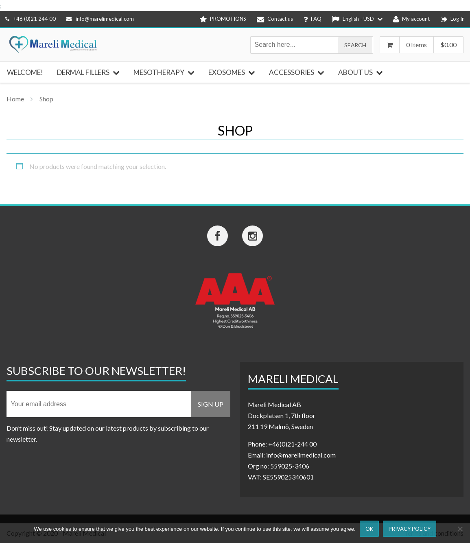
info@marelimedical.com (100, 18)
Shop (46, 99)
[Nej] (460, 529)
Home (15, 99)
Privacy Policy (410, 528)
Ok (369, 528)
